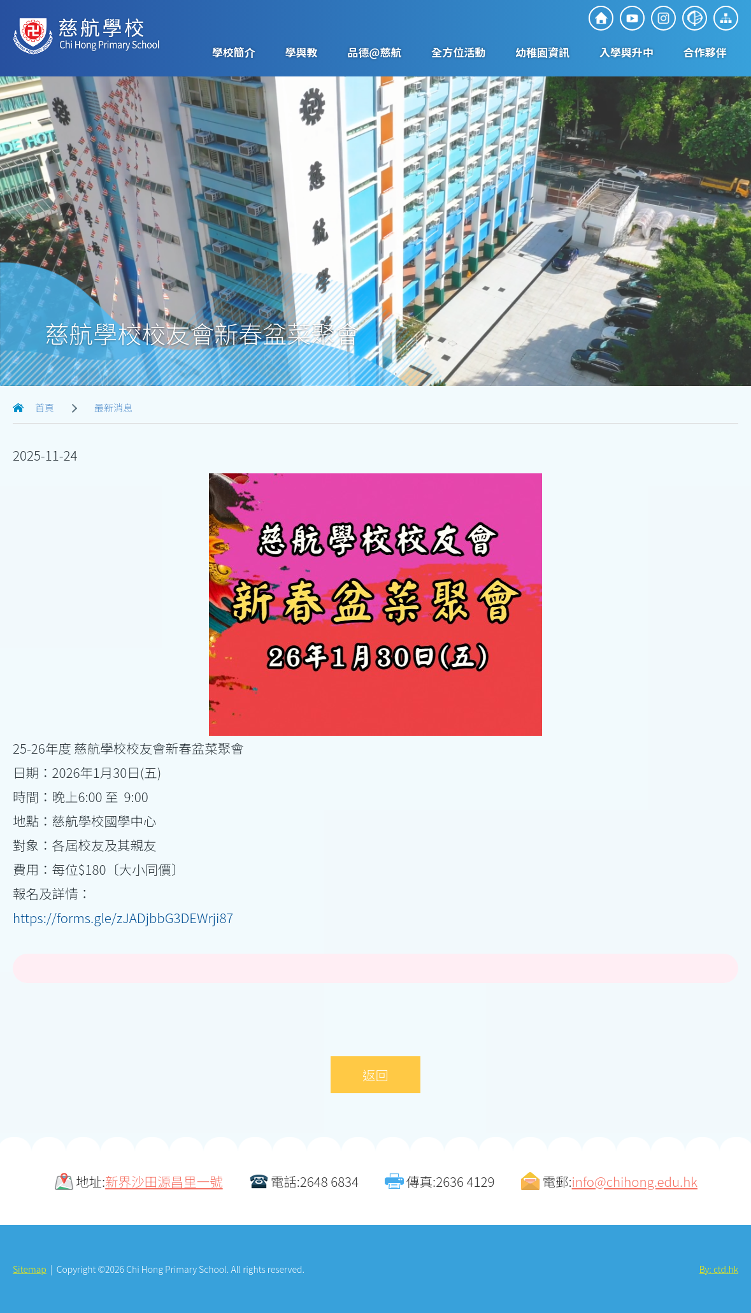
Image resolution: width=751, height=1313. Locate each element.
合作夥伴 (705, 52)
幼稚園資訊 (542, 52)
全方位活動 (458, 52)
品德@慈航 (374, 52)
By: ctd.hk (718, 1269)
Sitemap (29, 1269)
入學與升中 (626, 52)
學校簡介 (233, 52)
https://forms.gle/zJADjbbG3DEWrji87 (123, 917)
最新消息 (113, 407)
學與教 (301, 52)
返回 (375, 1074)
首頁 (44, 407)
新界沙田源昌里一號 (164, 1181)
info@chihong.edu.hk (634, 1181)
